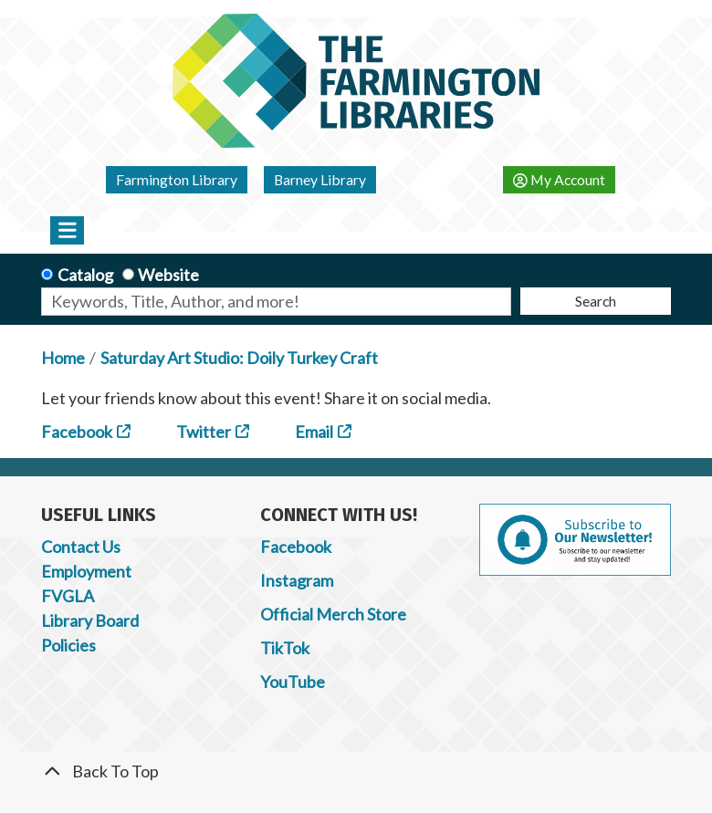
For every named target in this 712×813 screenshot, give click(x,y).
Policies (68, 645)
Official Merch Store (333, 614)
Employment (86, 571)
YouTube (292, 682)
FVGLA (67, 596)
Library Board (90, 620)
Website (168, 275)
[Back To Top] (356, 771)
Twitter (203, 432)
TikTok (284, 648)
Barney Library (320, 179)
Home (63, 358)
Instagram (296, 580)
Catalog (85, 275)
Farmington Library (176, 179)
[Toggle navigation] (67, 230)
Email (314, 432)
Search (595, 300)
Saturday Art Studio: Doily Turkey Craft (239, 358)
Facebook (76, 432)
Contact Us (80, 547)
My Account (559, 179)
